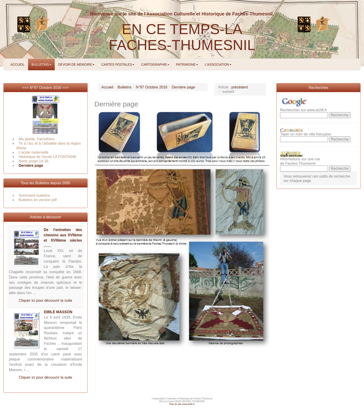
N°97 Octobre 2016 (45, 88)
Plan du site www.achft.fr (182, 404)
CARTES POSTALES (117, 64)
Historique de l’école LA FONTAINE (47, 157)
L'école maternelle (33, 152)
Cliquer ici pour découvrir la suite (45, 300)
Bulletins (124, 87)
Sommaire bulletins (34, 195)
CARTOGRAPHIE (155, 64)
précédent (239, 87)
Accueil (107, 87)
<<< (26, 88)
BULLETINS (41, 64)
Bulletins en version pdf (38, 200)
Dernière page (31, 165)
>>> (65, 88)
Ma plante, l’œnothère (36, 139)
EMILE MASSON (58, 312)
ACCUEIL (18, 64)
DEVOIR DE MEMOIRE (76, 64)
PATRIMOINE (187, 64)
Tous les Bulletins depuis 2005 (45, 183)
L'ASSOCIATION (218, 64)
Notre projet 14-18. (34, 161)
